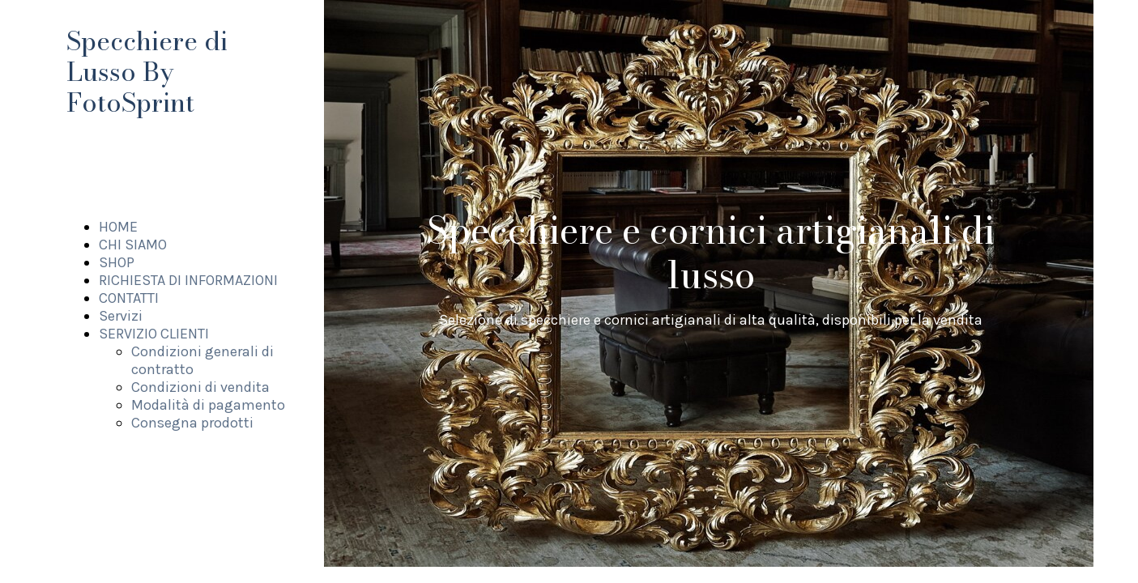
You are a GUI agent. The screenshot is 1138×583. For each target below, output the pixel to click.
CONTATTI (129, 298)
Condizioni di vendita (200, 387)
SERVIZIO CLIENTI (154, 334)
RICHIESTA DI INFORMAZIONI (188, 280)
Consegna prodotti (192, 423)
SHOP (116, 262)
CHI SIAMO (133, 244)
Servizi (121, 316)
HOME (118, 227)
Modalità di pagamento (208, 405)
